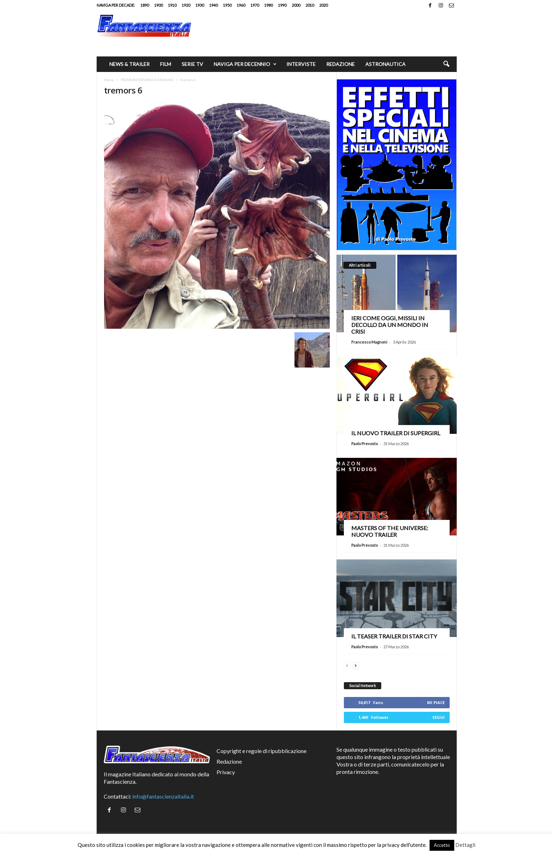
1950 (227, 5)
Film (165, 64)
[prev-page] (347, 664)
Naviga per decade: (116, 5)
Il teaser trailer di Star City (394, 636)
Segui (438, 717)
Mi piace (436, 702)
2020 (323, 5)
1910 (172, 5)
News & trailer (129, 64)
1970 (254, 5)
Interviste (301, 64)
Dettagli (465, 845)
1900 (158, 5)
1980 (268, 5)
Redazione (340, 64)
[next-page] (355, 664)
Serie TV (192, 64)
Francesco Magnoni (369, 342)
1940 (213, 5)
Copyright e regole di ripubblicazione (261, 750)
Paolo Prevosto (364, 443)
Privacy (226, 772)
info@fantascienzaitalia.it (163, 796)
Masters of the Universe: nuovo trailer (389, 531)
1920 (186, 5)
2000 (296, 5)
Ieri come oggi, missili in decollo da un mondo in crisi (389, 325)
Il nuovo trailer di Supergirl (395, 433)
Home (109, 80)
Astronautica (385, 64)
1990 (282, 5)
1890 (144, 5)
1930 (199, 5)
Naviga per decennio (245, 64)
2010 (309, 5)
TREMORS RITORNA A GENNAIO (147, 80)
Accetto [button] (442, 845)
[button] (446, 64)
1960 (241, 5)
